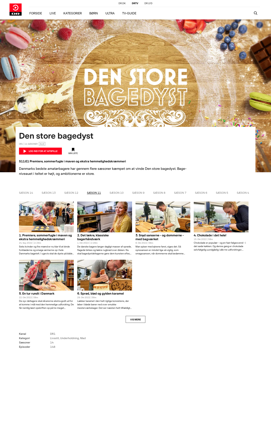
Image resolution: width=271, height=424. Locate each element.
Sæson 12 (71, 192)
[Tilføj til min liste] (73, 151)
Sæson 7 (180, 192)
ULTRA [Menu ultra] (110, 13)
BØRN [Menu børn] (93, 13)
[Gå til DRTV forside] (16, 9)
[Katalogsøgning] (255, 13)
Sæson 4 (243, 192)
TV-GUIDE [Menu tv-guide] (129, 13)
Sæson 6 (201, 192)
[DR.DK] (122, 3)
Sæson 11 (94, 192)
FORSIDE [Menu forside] (35, 13)
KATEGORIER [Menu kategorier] (72, 13)
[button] (46, 239)
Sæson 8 (159, 192)
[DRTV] (135, 3)
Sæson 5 (222, 192)
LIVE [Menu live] (53, 13)
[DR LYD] (148, 3)
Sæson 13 (49, 192)
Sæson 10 (117, 192)
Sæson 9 (138, 192)
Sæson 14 (26, 192)
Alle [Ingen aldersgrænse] (42, 144)
